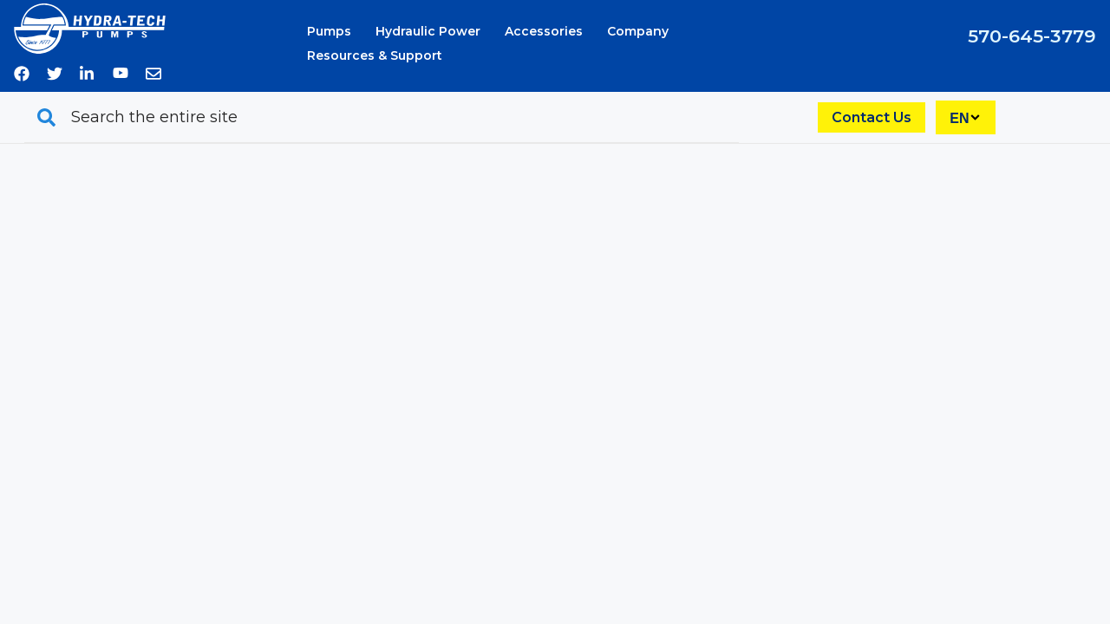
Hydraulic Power (427, 31)
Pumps (329, 31)
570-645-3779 (1032, 36)
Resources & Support (374, 55)
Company (638, 31)
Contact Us (871, 117)
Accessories (544, 31)
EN (959, 118)
